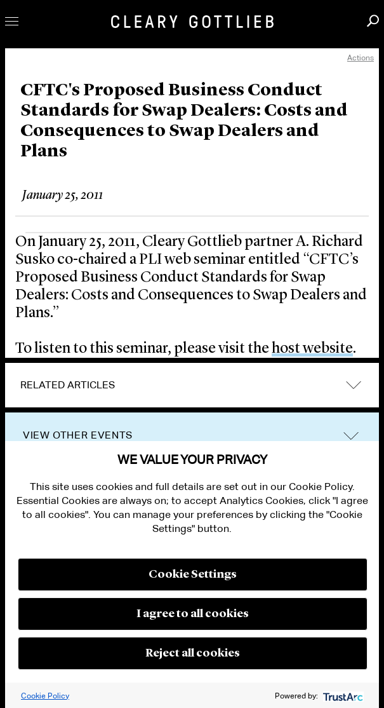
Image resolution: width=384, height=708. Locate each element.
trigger (351, 436)
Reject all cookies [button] (192, 653)
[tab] (192, 385)
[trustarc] (342, 695)
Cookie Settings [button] (193, 574)
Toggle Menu (11, 21)
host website (312, 349)
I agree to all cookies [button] (192, 614)
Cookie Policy (45, 695)
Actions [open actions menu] (360, 57)
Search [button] (373, 21)
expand (353, 385)
